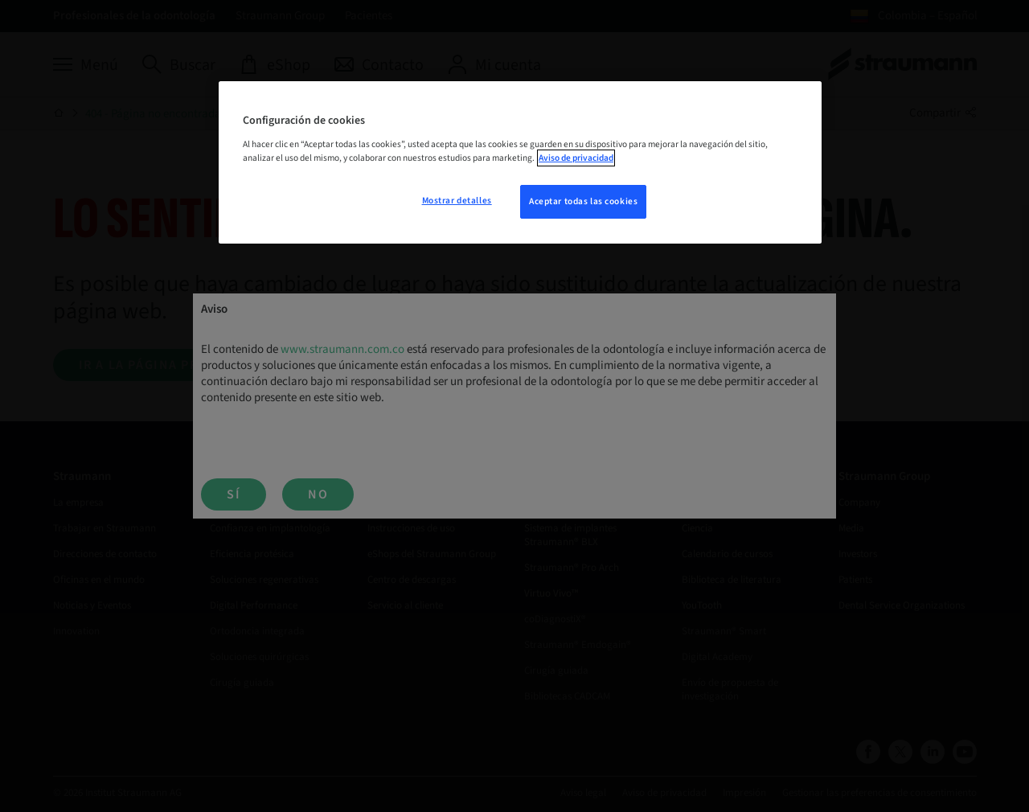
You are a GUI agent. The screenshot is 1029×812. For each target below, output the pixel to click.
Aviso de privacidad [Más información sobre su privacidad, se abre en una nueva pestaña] (576, 158)
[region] (520, 162)
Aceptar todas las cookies (583, 201)
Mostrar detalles (457, 200)
